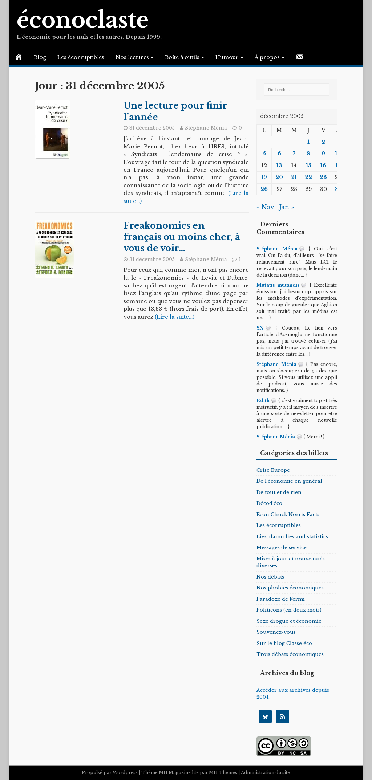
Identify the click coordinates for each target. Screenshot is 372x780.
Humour (227, 57)
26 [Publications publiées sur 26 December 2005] (264, 189)
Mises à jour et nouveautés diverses (290, 562)
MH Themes (223, 773)
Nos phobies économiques (290, 588)
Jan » (286, 207)
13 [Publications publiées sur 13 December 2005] (279, 165)
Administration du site (265, 773)
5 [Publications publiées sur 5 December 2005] (264, 153)
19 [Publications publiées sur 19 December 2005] (264, 177)
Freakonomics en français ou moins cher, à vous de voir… (182, 236)
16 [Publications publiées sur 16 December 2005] (323, 165)
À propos (267, 57)
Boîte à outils (182, 57)
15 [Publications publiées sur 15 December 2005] (308, 165)
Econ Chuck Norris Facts (287, 514)
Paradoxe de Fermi (280, 599)
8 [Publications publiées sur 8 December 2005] (308, 153)
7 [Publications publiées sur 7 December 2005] (294, 153)
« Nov (265, 207)
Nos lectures (132, 57)
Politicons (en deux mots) (289, 610)
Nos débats (270, 577)
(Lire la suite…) (174, 317)
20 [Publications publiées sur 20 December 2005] (279, 177)
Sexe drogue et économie (289, 621)
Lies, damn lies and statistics (292, 537)
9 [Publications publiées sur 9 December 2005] (323, 153)
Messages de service (281, 547)
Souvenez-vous (276, 632)
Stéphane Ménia (206, 128)
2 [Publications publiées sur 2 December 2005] (323, 142)
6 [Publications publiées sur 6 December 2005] (279, 153)
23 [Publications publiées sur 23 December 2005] (323, 177)
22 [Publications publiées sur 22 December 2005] (308, 177)
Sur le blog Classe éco (284, 643)
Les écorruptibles (80, 57)
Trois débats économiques (290, 654)
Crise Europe (273, 470)
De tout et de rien (279, 492)
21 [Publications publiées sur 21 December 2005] (294, 177)
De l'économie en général (289, 481)
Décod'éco (269, 503)
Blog (40, 57)
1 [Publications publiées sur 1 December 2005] (308, 142)
